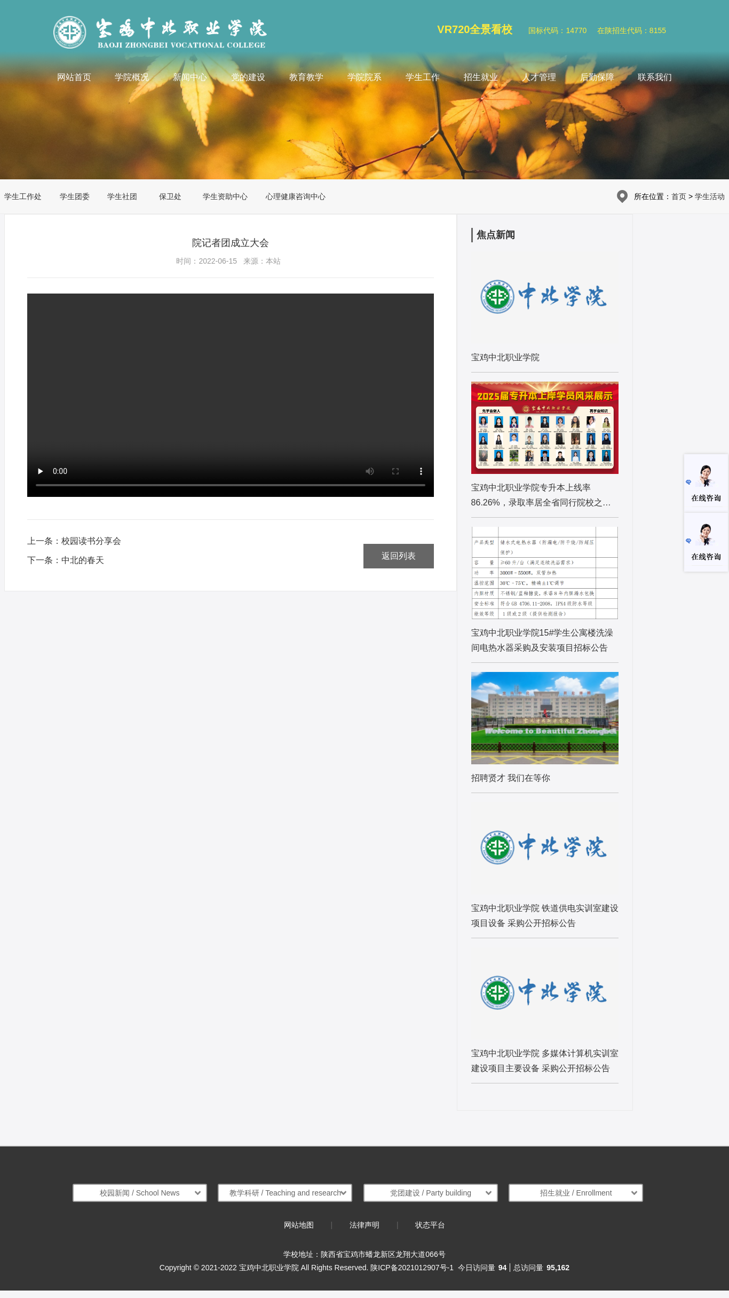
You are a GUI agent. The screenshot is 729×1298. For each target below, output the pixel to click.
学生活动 (710, 196)
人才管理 (539, 77)
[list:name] (545, 311)
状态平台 (430, 1225)
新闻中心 (190, 77)
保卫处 (170, 196)
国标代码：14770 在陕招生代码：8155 (597, 30)
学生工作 (423, 77)
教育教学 (306, 77)
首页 (678, 196)
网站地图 (299, 1225)
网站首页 (74, 77)
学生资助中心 (225, 196)
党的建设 (248, 77)
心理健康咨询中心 (296, 196)
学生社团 (122, 196)
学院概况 (132, 77)
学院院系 (364, 77)
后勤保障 (597, 77)
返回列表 (399, 555)
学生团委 (75, 196)
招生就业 (481, 77)
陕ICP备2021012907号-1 (412, 1267)
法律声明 (364, 1225)
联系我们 (655, 77)
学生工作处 (23, 196)
